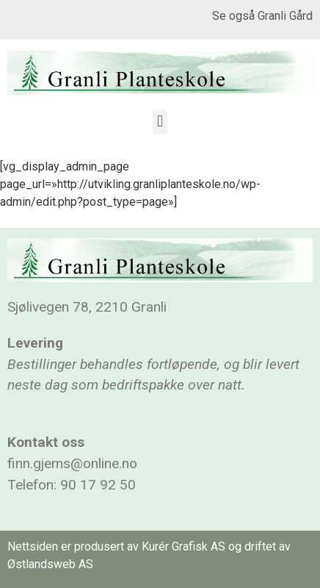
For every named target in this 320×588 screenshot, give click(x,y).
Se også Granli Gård (262, 16)
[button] (160, 122)
